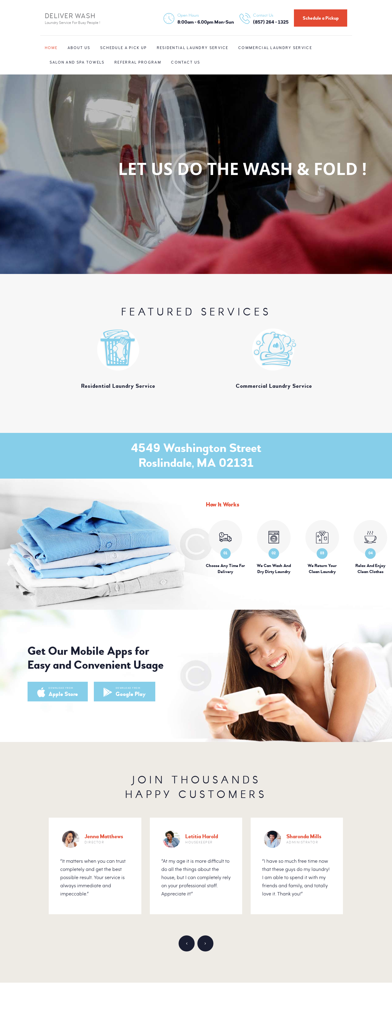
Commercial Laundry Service (274, 386)
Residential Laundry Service (118, 386)
